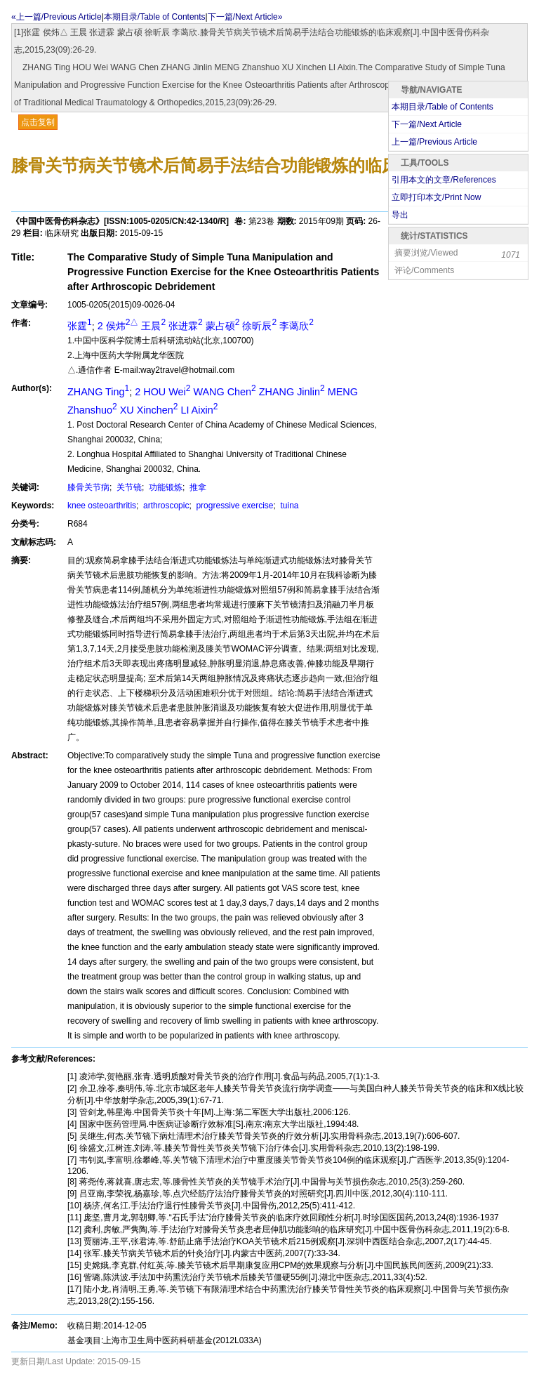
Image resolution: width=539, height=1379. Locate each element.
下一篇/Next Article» (245, 17)
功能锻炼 (164, 487)
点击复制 (38, 122)
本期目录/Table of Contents (155, 17)
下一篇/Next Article (427, 124)
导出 (400, 215)
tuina (288, 505)
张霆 (79, 325)
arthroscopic (165, 505)
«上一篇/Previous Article (56, 17)
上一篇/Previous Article (434, 142)
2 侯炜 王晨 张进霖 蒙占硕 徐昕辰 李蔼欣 (206, 325)
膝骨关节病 (88, 487)
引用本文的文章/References (444, 180)
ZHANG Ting (98, 391)
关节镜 (128, 487)
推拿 (196, 487)
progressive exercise (233, 505)
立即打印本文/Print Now (436, 197)
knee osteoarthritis (101, 505)
